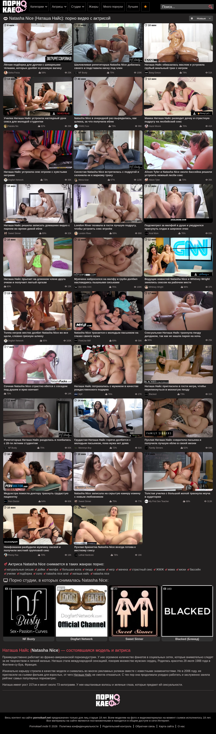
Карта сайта (166, 726)
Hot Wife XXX (82, 287)
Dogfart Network (14, 180)
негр (111, 569)
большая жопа (71, 569)
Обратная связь (145, 726)
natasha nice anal (57, 573)
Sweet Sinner (12, 233)
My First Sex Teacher (157, 501)
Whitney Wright (154, 287)
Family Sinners (154, 448)
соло (39, 573)
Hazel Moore (153, 126)
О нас (181, 726)
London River (82, 233)
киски (182, 569)
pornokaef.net (42, 717)
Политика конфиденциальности (79, 726)
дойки (41, 569)
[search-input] (187, 6)
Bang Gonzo (153, 72)
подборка (26, 573)
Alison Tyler (152, 180)
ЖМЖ (160, 569)
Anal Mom (151, 233)
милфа (53, 569)
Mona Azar (81, 180)
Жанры (93, 6)
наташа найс (80, 573)
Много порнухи (113, 6)
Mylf (78, 394)
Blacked (151, 394)
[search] (210, 7)
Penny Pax (11, 555)
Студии (76, 6)
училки (11, 573)
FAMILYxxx (81, 126)
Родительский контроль (117, 726)
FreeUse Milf (82, 340)
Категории (37, 6)
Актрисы (57, 6)
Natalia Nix (11, 126)
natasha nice (101, 573)
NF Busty (80, 72)
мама (171, 569)
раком (101, 569)
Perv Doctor (11, 501)
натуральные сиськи (20, 569)
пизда (89, 569)
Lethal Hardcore (84, 555)
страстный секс (142, 569)
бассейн (195, 569)
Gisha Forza (12, 72)
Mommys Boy (82, 448)
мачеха (123, 569)
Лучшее (133, 6)
